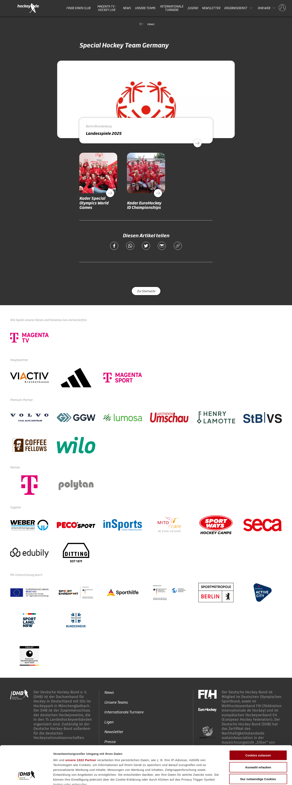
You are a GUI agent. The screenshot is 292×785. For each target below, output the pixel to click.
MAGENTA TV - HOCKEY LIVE (106, 8)
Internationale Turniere (171, 8)
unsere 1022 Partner (80, 727)
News (127, 8)
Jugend (193, 8)
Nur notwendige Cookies (258, 746)
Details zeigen (215, 777)
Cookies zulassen (258, 722)
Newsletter (211, 8)
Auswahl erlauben (258, 734)
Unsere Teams (145, 8)
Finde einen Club (78, 8)
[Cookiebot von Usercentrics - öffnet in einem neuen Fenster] (26, 777)
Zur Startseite (146, 291)
